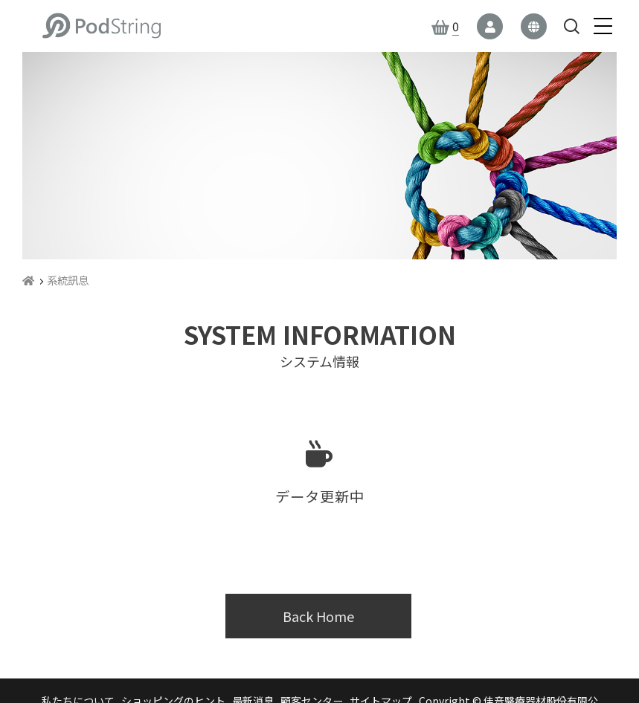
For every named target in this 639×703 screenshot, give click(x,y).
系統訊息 (68, 280)
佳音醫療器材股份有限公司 (101, 26)
